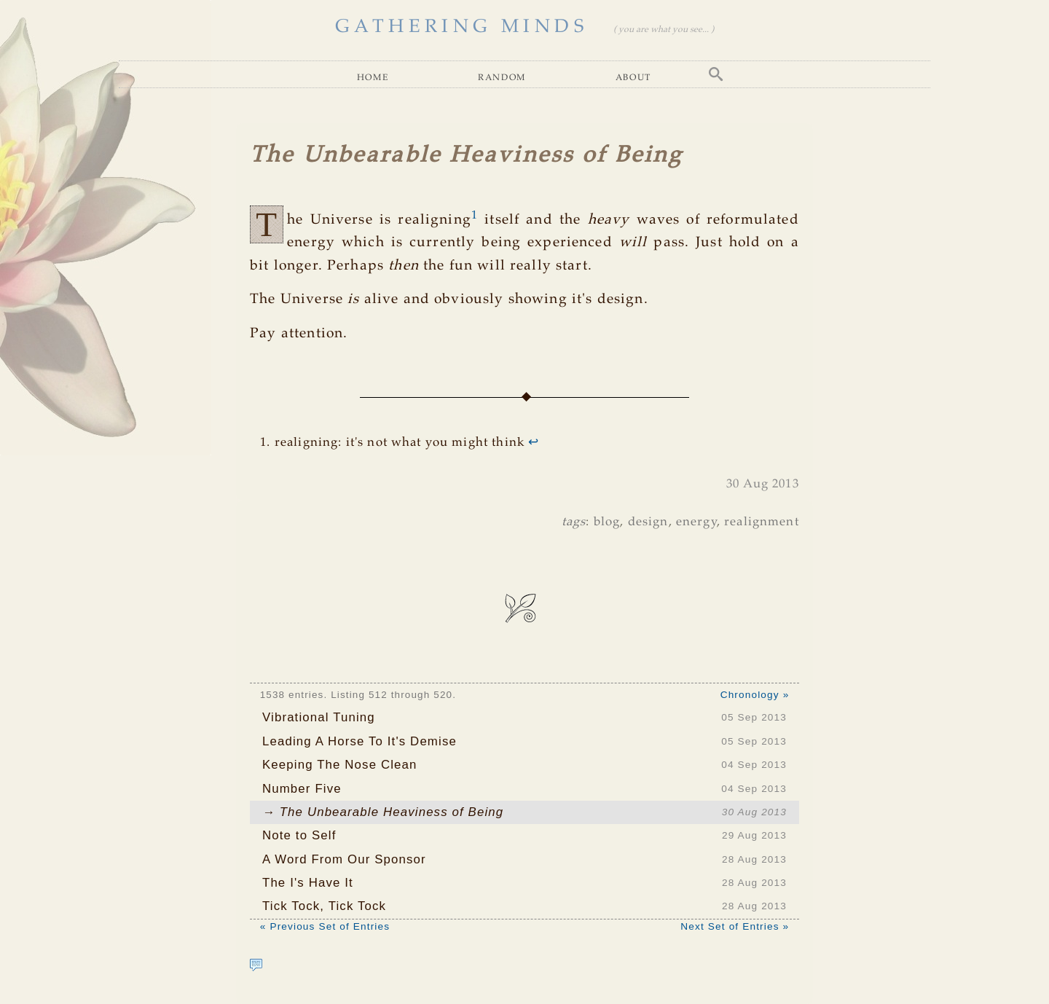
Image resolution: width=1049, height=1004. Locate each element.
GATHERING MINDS (461, 27)
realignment (761, 522)
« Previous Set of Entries (325, 926)
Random (502, 77)
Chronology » (755, 694)
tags (574, 522)
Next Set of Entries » (734, 926)
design (648, 522)
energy (696, 522)
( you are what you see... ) (663, 29)
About (633, 77)
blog (607, 522)
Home (373, 77)
